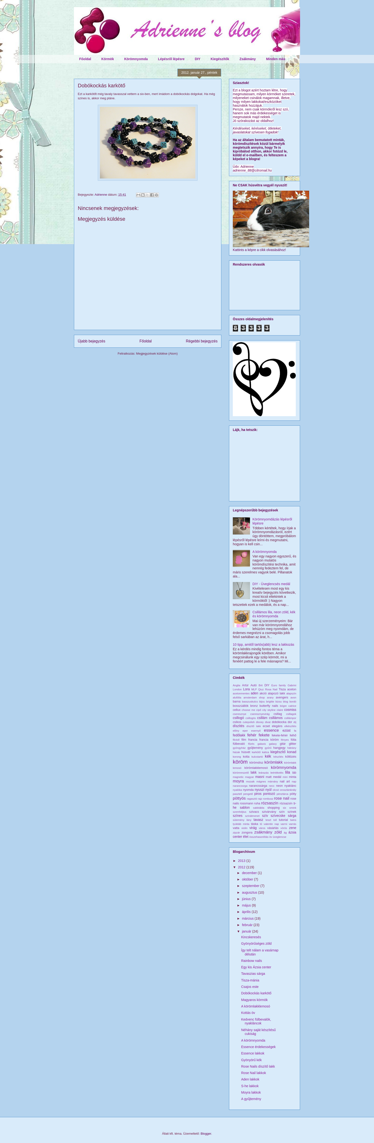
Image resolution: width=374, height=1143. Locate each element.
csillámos (276, 718)
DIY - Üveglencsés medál (271, 584)
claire (280, 709)
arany (270, 697)
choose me (248, 709)
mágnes (261, 781)
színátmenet (252, 815)
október (248, 879)
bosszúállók (241, 706)
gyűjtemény (255, 748)
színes (237, 816)
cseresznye (239, 714)
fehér (251, 735)
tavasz (258, 820)
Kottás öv (248, 1013)
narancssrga (240, 785)
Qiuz (261, 689)
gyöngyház (239, 747)
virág (253, 828)
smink (292, 807)
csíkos (237, 722)
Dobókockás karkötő (256, 993)
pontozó (269, 794)
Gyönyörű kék (251, 1060)
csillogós (250, 718)
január (247, 931)
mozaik (250, 781)
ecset (266, 726)
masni (259, 777)
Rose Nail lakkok (253, 1073)
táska (254, 824)
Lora (246, 689)
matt (269, 777)
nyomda (248, 790)
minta (292, 777)
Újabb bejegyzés (91, 341)
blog (285, 701)
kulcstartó (257, 756)
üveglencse (279, 836)
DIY (197, 59)
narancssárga (258, 785)
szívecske (278, 816)
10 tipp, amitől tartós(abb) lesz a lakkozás (263, 644)
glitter (292, 743)
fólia (293, 739)
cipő (258, 709)
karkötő (256, 752)
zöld (278, 832)
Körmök (107, 59)
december (250, 873)
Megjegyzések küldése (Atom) (157, 353)
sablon (245, 807)
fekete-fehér (280, 735)
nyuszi (259, 790)
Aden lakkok (250, 1079)
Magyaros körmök (254, 1000)
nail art (285, 781)
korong (237, 756)
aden (254, 693)
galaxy (273, 743)
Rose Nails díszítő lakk (258, 1066)
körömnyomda (283, 767)
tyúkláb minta (241, 824)
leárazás (264, 772)
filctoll (236, 739)
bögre (283, 705)
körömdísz (256, 762)
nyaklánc (290, 785)
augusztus (250, 892)
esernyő (256, 730)
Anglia (236, 685)
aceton (291, 689)
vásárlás (273, 828)
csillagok (291, 714)
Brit (261, 685)
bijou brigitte (266, 701)
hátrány (291, 747)
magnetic (238, 777)
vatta (236, 828)
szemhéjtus (239, 811)
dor (290, 722)
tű (261, 824)
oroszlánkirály (288, 789)
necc (272, 785)
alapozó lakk (276, 693)
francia (252, 739)
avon (293, 697)
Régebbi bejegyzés (202, 341)
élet (246, 837)
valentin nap (271, 824)
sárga (292, 816)
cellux (236, 710)
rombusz (268, 798)
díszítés (238, 726)
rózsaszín (269, 803)
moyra (238, 781)
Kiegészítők (220, 59)
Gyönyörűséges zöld (256, 943)
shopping (273, 807)
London (237, 689)
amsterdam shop (254, 697)
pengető (248, 793)
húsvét (245, 752)
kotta (246, 756)
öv (270, 836)
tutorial (283, 820)
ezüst (287, 730)
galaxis (262, 743)
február (247, 925)
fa (295, 730)
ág (285, 832)
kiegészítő (278, 752)
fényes (285, 739)
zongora (247, 832)
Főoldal (85, 59)
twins (293, 819)
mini (285, 777)
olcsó (276, 789)
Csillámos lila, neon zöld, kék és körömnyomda (274, 614)
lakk (254, 772)
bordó (292, 701)
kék (268, 756)
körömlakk (274, 762)
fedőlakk (239, 735)
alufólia (237, 697)
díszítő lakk (253, 726)
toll (275, 819)
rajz (260, 798)
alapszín (291, 693)
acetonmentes (241, 693)
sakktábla (258, 807)
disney (260, 722)
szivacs (254, 811)
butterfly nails (269, 706)
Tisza (282, 689)
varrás (292, 824)
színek (292, 811)
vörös (283, 828)
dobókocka (279, 722)
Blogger (206, 1133)
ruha (257, 803)
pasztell (237, 793)
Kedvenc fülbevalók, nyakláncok (256, 1021)
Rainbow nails (251, 961)
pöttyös (239, 798)
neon (279, 785)
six (284, 807)
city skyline (269, 709)
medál (277, 777)
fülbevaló (239, 743)
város (262, 828)
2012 (242, 867)
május (247, 905)
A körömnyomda (265, 552)
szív (265, 816)
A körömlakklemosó (255, 1006)
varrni (283, 824)
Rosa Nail (271, 689)
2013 (242, 861)
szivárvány (269, 811)
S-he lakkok (250, 1086)
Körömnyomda (136, 59)
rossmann (246, 803)
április (246, 912)
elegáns (277, 726)
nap (294, 781)
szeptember (251, 886)
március (248, 918)
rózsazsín (286, 803)
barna (236, 701)
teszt (268, 819)
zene (292, 828)
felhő (293, 735)
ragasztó (252, 798)
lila (287, 772)
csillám (262, 718)
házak (236, 752)
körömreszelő (241, 772)
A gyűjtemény (251, 1099)
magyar (249, 777)
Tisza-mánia (250, 980)
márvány (273, 781)
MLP (254, 689)
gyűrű (268, 747)
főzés (251, 743)
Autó (253, 685)
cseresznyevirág (260, 714)
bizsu (278, 701)
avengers (282, 697)
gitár (283, 743)
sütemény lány (242, 819)
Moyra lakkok (251, 1092)
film (243, 739)
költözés (290, 756)
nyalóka (237, 789)
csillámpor (290, 718)
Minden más (275, 59)
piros (257, 794)
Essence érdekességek (258, 1047)
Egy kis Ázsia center (256, 967)
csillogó (238, 718)
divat (268, 722)
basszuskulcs (250, 701)
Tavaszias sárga (253, 973)
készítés (278, 756)
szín (282, 811)
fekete (264, 735)
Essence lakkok (252, 1053)
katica (265, 752)
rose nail (281, 798)
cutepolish (249, 722)
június (246, 899)
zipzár (236, 832)
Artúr (245, 685)
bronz (254, 706)
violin (244, 828)
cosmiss (290, 710)
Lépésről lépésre (171, 59)
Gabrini (292, 685)
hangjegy (279, 748)
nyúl (268, 790)
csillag (278, 714)
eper (245, 730)
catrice (292, 705)
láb (294, 772)
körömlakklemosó (256, 768)
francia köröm (269, 739)
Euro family (278, 685)
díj (294, 722)
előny (236, 730)
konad (291, 752)
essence (271, 730)
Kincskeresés (251, 937)
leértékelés (276, 772)
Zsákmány (247, 59)
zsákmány (263, 832)
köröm (240, 762)
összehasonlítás (258, 836)
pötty (293, 794)
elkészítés (290, 726)
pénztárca (282, 793)
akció (263, 693)
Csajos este (250, 987)
